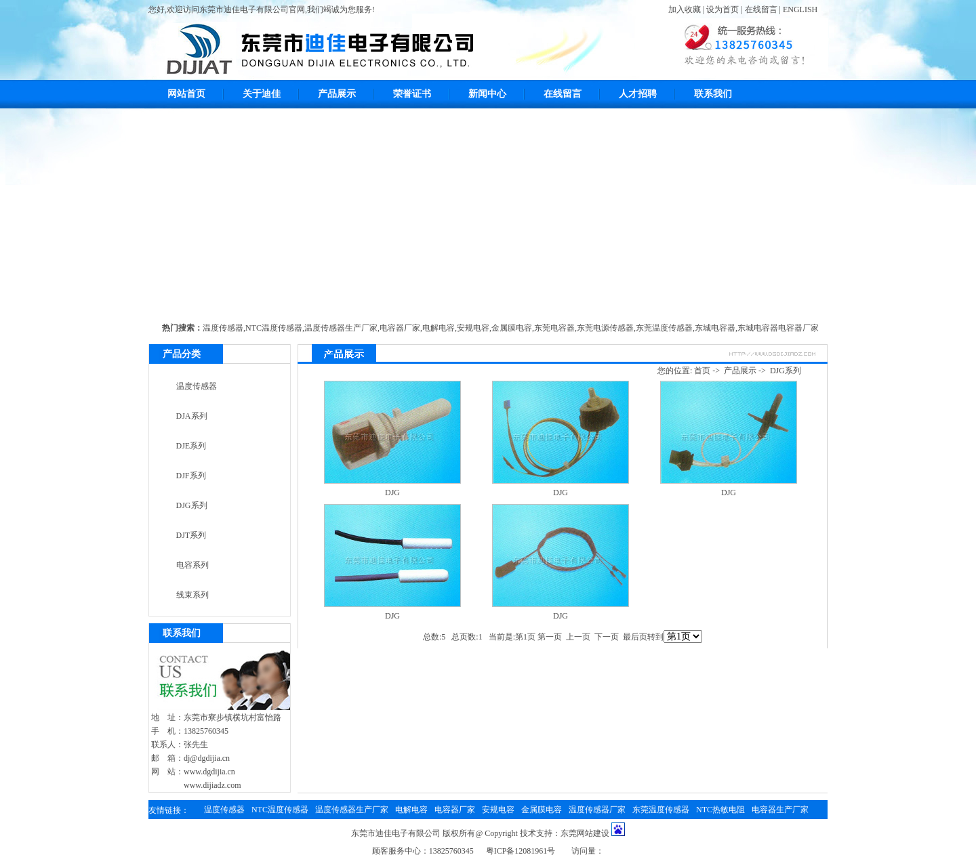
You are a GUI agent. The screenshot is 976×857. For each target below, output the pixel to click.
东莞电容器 (554, 328)
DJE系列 (191, 446)
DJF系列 (191, 475)
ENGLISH (800, 9)
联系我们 (713, 94)
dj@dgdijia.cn (207, 758)
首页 (702, 370)
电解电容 (438, 328)
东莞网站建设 (585, 833)
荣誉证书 (412, 94)
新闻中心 (487, 94)
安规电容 (473, 328)
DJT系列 (191, 535)
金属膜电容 (511, 328)
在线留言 (761, 9)
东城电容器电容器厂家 (778, 328)
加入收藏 (684, 9)
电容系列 (192, 565)
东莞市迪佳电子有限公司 (396, 833)
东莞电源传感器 (605, 328)
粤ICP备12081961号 (521, 851)
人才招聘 (638, 94)
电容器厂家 (400, 328)
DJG (392, 492)
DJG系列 (191, 505)
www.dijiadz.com (212, 785)
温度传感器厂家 (597, 809)
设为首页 (722, 9)
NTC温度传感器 (273, 328)
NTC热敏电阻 (720, 809)
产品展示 (337, 94)
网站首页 (186, 94)
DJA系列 (191, 416)
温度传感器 (223, 328)
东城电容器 (715, 328)
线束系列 (192, 595)
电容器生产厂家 (780, 809)
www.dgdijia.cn (209, 771)
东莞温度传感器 (664, 328)
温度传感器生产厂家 (341, 328)
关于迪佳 (262, 94)
